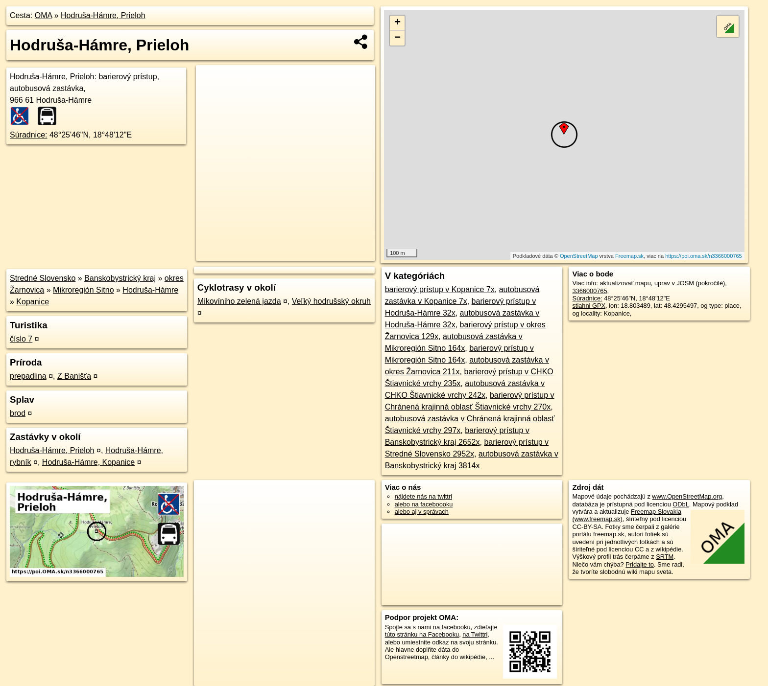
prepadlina (28, 376)
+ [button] (397, 23)
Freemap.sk (629, 256)
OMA (43, 15)
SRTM (664, 556)
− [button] (397, 38)
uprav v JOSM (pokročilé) (689, 283)
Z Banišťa (74, 376)
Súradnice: (29, 135)
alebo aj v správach (422, 511)
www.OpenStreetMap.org (687, 496)
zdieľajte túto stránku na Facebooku (441, 630)
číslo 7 (21, 339)
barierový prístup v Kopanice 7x (440, 289)
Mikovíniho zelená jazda (239, 301)
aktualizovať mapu (625, 283)
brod (17, 413)
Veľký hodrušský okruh (331, 301)
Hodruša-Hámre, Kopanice (88, 462)
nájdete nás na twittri (423, 496)
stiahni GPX (588, 305)
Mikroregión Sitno (83, 290)
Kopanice (32, 301)
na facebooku (452, 627)
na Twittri (474, 634)
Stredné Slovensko (42, 278)
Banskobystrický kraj (120, 278)
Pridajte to (639, 564)
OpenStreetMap (579, 256)
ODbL (680, 504)
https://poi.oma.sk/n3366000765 (703, 256)
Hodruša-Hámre (150, 290)
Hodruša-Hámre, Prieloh (103, 15)
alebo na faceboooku (424, 504)
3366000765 (589, 291)
